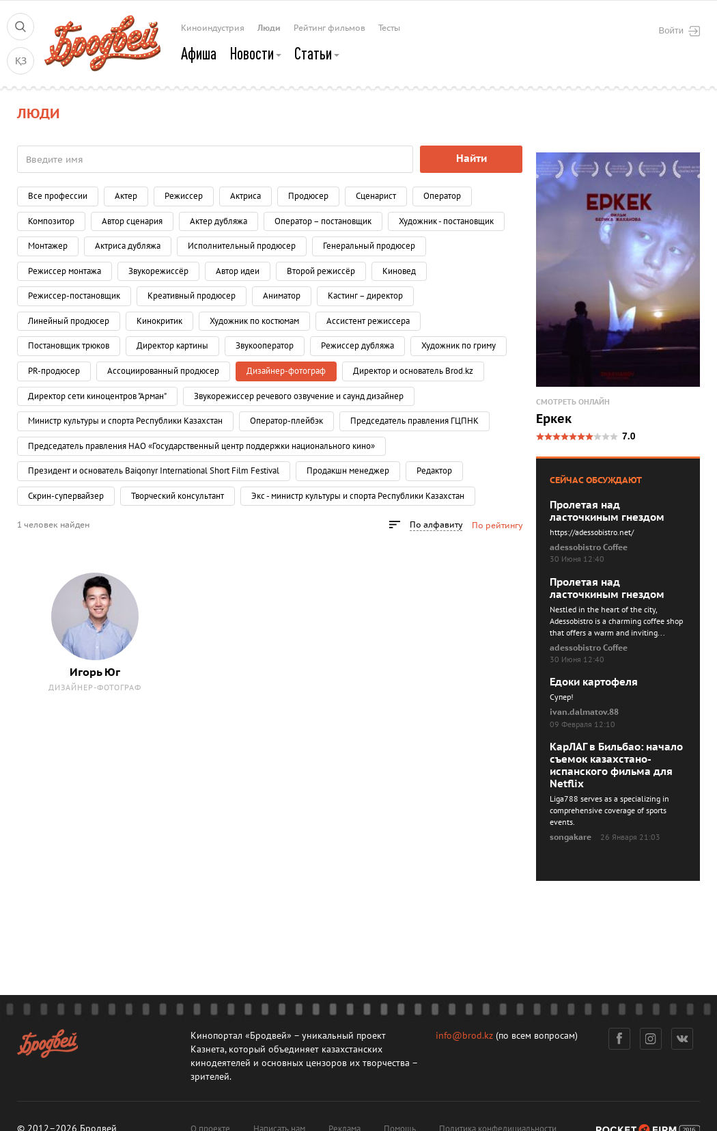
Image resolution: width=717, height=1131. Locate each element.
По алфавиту (436, 525)
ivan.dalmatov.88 (584, 712)
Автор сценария (132, 221)
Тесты (389, 28)
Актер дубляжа (218, 221)
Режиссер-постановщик (74, 295)
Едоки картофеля (594, 682)
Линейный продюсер (68, 321)
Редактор (434, 470)
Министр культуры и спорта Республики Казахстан (125, 420)
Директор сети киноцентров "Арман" (97, 396)
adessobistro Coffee (589, 547)
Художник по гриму (458, 345)
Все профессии (57, 196)
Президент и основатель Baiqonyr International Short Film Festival (153, 470)
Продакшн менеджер (348, 470)
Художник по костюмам (254, 321)
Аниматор (281, 295)
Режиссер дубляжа (357, 345)
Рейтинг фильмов (329, 28)
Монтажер (48, 246)
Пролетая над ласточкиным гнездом (607, 511)
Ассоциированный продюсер (163, 371)
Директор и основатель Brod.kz (413, 371)
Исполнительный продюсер (242, 246)
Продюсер (308, 196)
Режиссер (184, 196)
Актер (126, 196)
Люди (269, 28)
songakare (570, 837)
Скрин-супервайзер (66, 496)
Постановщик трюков (68, 345)
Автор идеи (237, 271)
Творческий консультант (177, 496)
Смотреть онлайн (573, 402)
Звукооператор (265, 345)
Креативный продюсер (191, 295)
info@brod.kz (464, 1035)
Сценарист (376, 196)
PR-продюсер (54, 371)
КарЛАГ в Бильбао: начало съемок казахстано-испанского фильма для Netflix (616, 765)
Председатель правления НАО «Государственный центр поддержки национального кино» (201, 446)
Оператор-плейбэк (286, 420)
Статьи (316, 53)
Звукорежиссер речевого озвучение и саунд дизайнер (299, 396)
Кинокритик (159, 321)
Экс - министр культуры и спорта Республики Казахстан (357, 496)
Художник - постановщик (446, 221)
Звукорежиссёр (158, 271)
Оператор (442, 196)
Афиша (198, 53)
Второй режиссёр (321, 271)
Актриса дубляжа (127, 246)
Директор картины (172, 345)
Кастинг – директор (365, 295)
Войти (679, 30)
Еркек (554, 419)
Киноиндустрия (212, 28)
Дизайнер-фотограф (94, 687)
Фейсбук (619, 1039)
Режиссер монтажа (64, 271)
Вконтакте (682, 1038)
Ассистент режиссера (368, 321)
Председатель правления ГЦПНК (414, 420)
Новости (255, 53)
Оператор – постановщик (323, 221)
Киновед (399, 271)
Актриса (245, 196)
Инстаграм (651, 1038)
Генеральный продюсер (369, 246)
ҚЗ (21, 61)
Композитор (51, 221)
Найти (471, 158)
